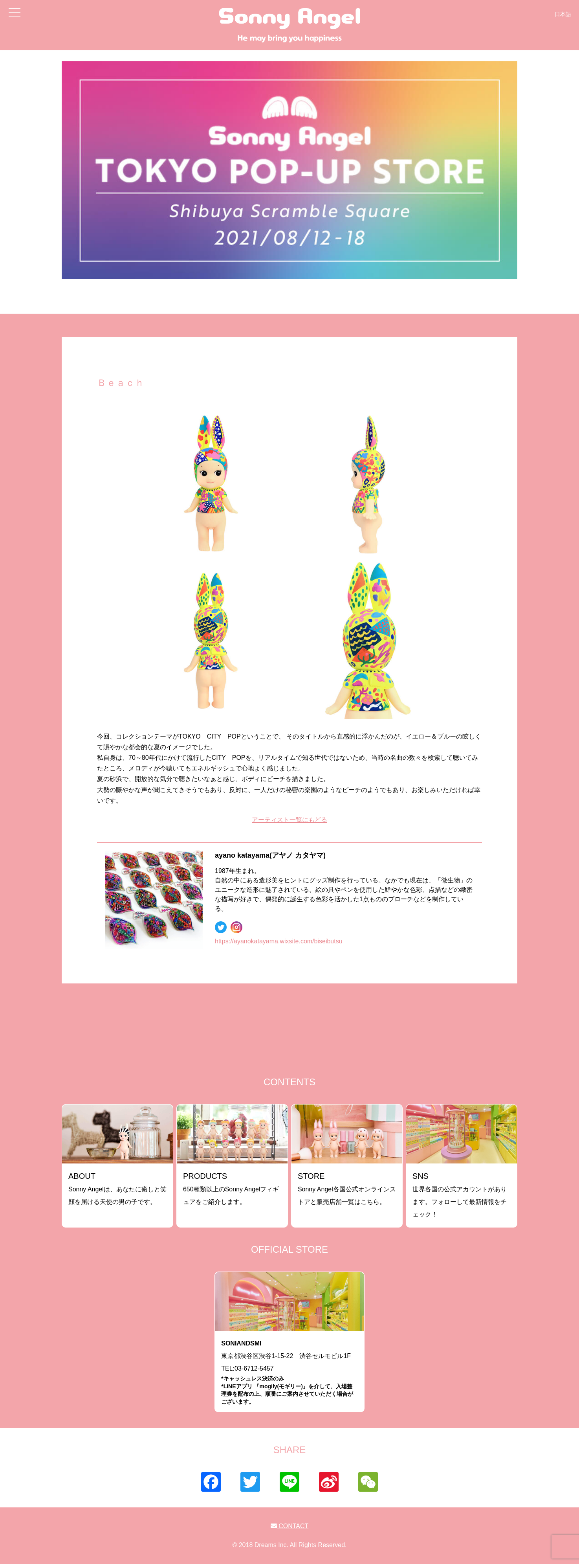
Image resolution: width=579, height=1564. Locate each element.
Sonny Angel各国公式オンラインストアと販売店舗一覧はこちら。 (347, 1188)
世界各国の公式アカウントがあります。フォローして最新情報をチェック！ (459, 1195)
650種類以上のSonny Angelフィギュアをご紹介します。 (231, 1188)
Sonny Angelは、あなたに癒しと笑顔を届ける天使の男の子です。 (117, 1188)
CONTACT (290, 1526)
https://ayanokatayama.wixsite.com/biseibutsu (279, 941)
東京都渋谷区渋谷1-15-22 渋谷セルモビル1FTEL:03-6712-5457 (289, 1373)
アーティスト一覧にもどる (289, 819)
